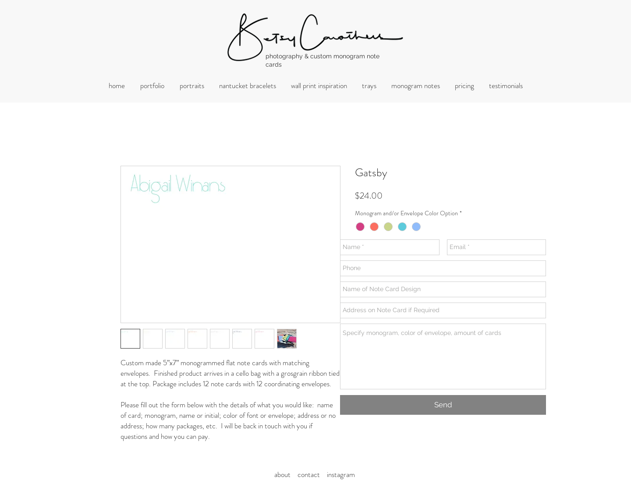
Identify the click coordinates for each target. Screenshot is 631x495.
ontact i (314, 474)
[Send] (443, 405)
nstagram (341, 474)
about (285, 474)
